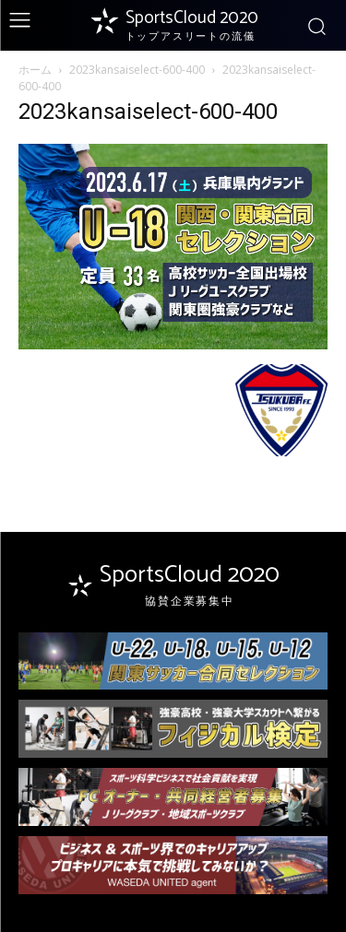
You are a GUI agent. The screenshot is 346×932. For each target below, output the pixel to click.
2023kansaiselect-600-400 (137, 69)
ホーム (35, 69)
